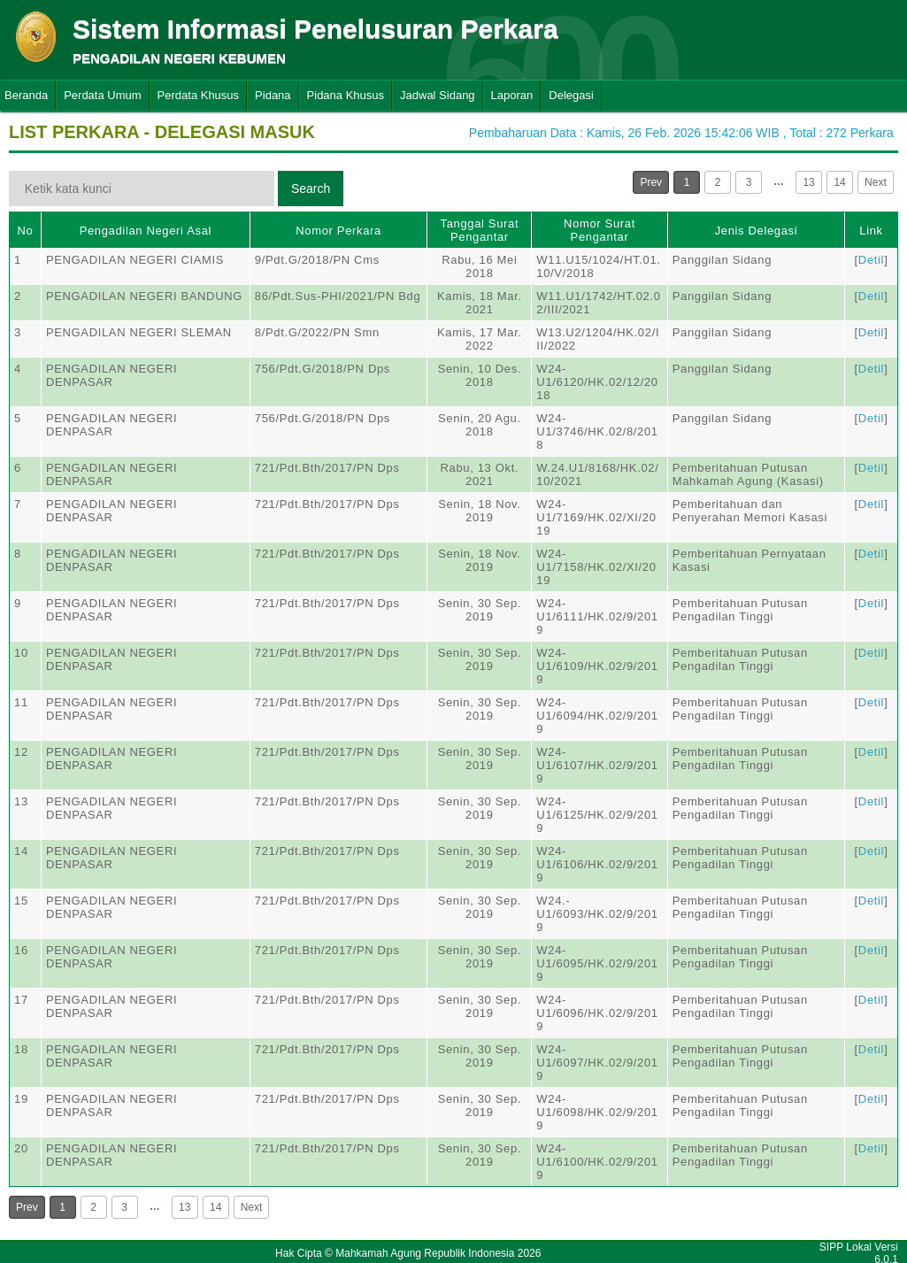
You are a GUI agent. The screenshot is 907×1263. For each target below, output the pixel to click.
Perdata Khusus (199, 95)
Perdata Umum (102, 95)
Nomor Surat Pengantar (599, 230)
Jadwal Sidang (437, 95)
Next (876, 182)
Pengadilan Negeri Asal (145, 230)
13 (808, 182)
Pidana (272, 95)
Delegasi (571, 95)
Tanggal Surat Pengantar (480, 230)
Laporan (512, 95)
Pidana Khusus (345, 95)
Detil (871, 259)
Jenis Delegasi (756, 230)
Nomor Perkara (338, 230)
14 (839, 182)
